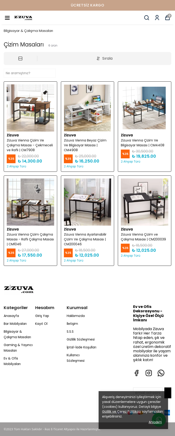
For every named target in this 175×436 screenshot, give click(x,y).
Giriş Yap (42, 315)
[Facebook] (136, 373)
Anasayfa (11, 315)
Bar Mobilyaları (15, 323)
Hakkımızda (76, 315)
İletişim (72, 323)
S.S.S (70, 331)
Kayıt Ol (41, 323)
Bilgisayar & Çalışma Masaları (28, 30)
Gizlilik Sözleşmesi (81, 339)
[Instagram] (148, 373)
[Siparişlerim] (157, 18)
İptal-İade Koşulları (81, 347)
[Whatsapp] (161, 373)
